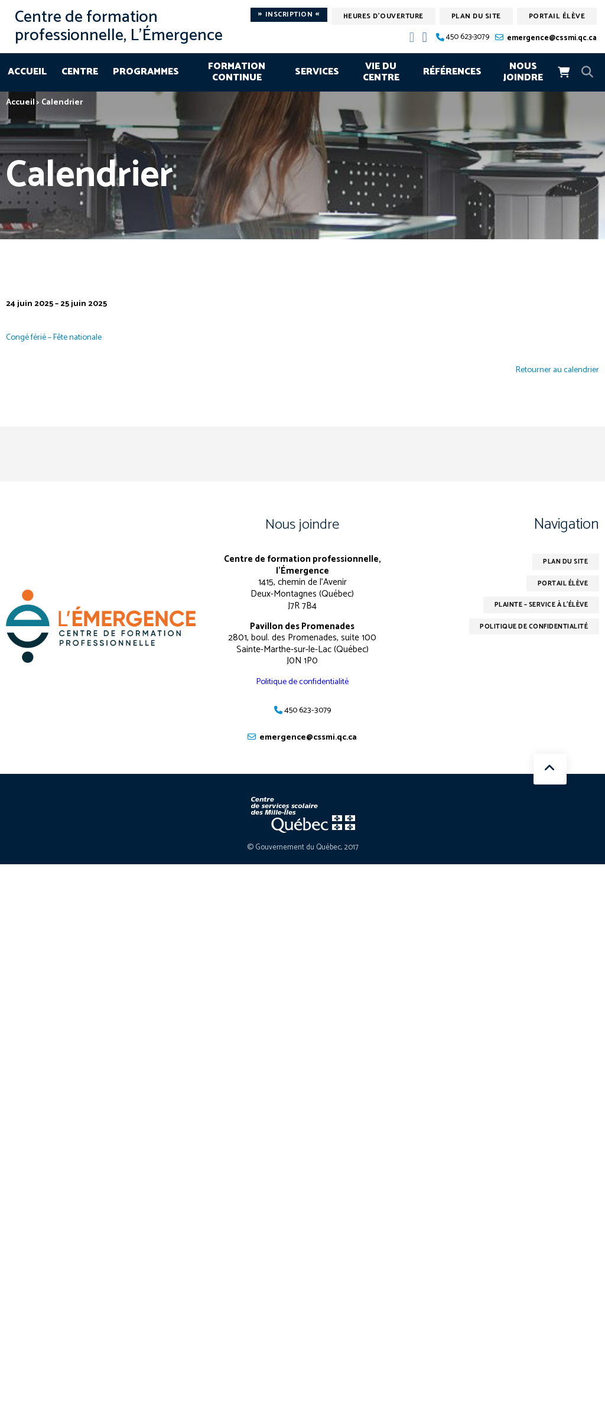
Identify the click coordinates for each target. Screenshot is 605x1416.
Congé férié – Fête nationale (60, 337)
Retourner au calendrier (554, 370)
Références (452, 72)
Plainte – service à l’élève (533, 608)
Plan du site (476, 16)
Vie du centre (381, 72)
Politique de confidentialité (302, 681)
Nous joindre (523, 72)
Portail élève (557, 16)
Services (317, 72)
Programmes (146, 72)
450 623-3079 (467, 37)
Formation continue (236, 72)
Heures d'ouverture (383, 16)
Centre (79, 72)
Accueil (27, 72)
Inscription (289, 15)
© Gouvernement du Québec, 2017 (302, 848)
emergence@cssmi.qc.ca (552, 38)
